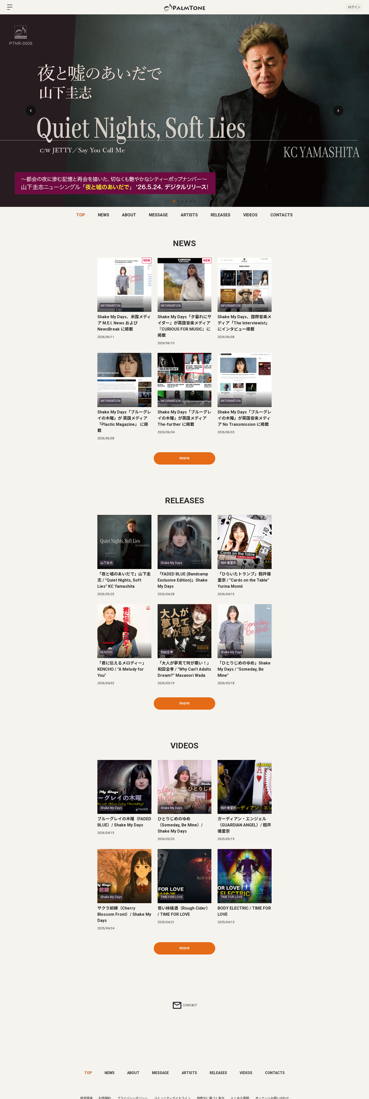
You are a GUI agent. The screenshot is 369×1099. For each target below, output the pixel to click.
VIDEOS (250, 215)
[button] (338, 110)
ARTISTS (189, 215)
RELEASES (220, 215)
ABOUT (129, 215)
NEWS (103, 215)
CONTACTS (281, 215)
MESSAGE (158, 215)
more (184, 458)
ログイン (353, 7)
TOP (80, 215)
